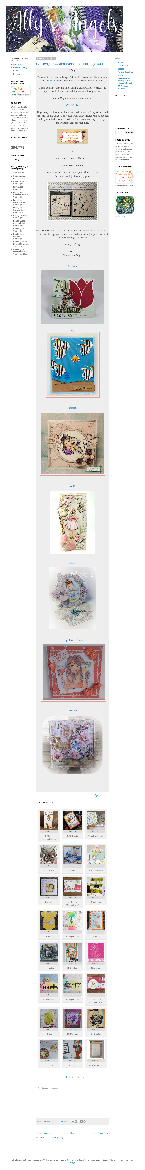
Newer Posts (42, 1133)
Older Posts (103, 1133)
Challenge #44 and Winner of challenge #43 (69, 64)
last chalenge (52, 80)
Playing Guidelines (125, 72)
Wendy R (17, 64)
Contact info (123, 66)
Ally (72, 330)
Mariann (72, 266)
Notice (120, 75)
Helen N (16, 71)
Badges (121, 69)
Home (72, 1133)
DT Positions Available (123, 87)
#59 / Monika (72, 105)
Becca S (16, 74)
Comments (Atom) (55, 1137)
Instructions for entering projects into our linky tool (125, 80)
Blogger (72, 1162)
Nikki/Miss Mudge (20, 67)
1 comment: (63, 1121)
